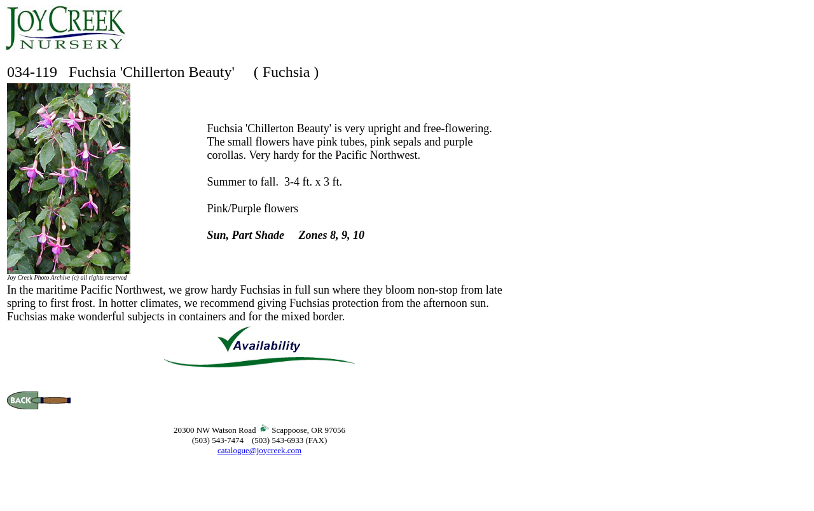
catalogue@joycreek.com (259, 450)
